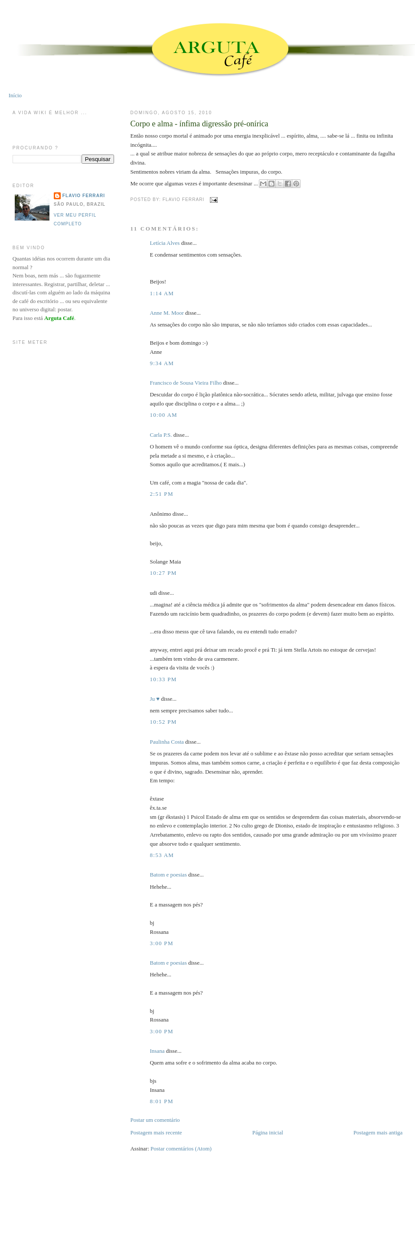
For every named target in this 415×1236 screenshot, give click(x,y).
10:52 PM (163, 722)
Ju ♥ (155, 698)
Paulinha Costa (166, 741)
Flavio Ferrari (83, 195)
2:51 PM (161, 494)
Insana (157, 1051)
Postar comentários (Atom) (181, 1148)
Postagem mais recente (156, 1132)
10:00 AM (163, 415)
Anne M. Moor (166, 313)
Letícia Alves (165, 243)
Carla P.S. (161, 435)
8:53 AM (162, 855)
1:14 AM (162, 293)
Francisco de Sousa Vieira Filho (186, 382)
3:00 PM (161, 943)
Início (15, 95)
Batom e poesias (168, 874)
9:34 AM (162, 363)
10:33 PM (163, 679)
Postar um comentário (155, 1120)
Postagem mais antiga (377, 1132)
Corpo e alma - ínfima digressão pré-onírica (199, 123)
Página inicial (267, 1132)
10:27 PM (163, 573)
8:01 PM (161, 1101)
